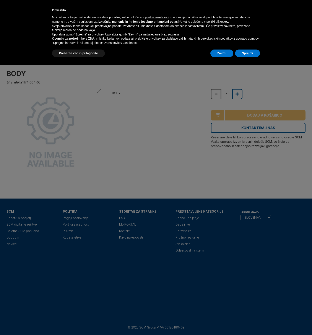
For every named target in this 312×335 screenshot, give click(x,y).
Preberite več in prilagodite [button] (78, 53)
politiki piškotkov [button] (217, 21)
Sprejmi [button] (247, 53)
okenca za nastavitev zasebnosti (116, 43)
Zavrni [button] (221, 53)
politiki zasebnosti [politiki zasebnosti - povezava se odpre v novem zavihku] (157, 17)
